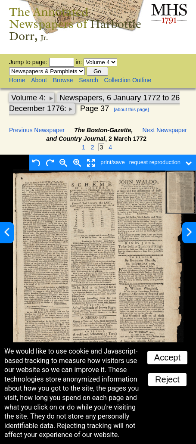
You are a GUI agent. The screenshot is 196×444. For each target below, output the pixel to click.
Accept (167, 357)
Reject (167, 379)
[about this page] (131, 109)
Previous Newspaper (37, 130)
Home (17, 80)
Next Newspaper (165, 130)
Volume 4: (29, 97)
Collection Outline (128, 80)
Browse (63, 80)
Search (88, 80)
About (39, 80)
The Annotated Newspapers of (75, 23)
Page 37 (94, 108)
